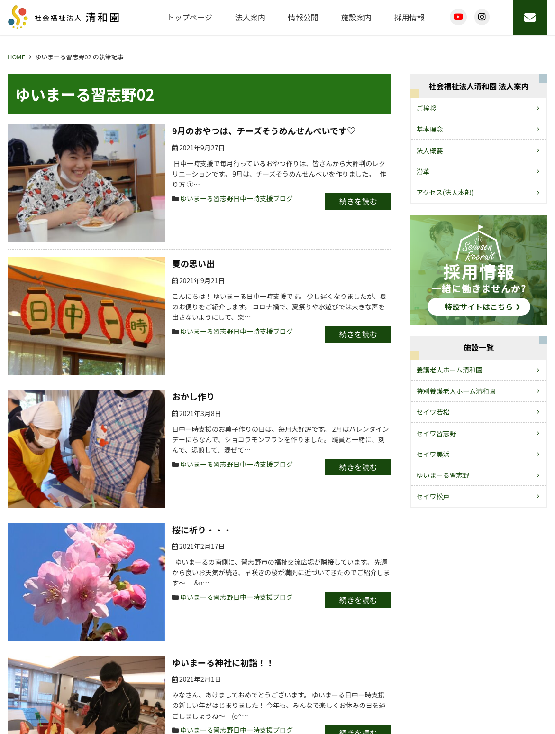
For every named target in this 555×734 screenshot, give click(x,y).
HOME (16, 56)
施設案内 (356, 17)
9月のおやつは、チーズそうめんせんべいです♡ (181, 130)
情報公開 (303, 17)
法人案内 (250, 17)
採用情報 (409, 17)
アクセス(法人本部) (445, 192)
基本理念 (430, 129)
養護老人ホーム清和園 (450, 369)
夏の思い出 (111, 221)
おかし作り (111, 313)
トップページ (189, 17)
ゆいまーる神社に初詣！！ (141, 494)
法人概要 (430, 150)
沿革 (423, 171)
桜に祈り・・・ (120, 403)
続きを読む (346, 190)
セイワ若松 (433, 412)
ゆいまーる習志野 (443, 475)
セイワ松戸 (433, 496)
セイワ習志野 (436, 433)
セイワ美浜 (433, 454)
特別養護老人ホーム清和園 (456, 391)
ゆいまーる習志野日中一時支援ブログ (154, 187)
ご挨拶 (427, 108)
